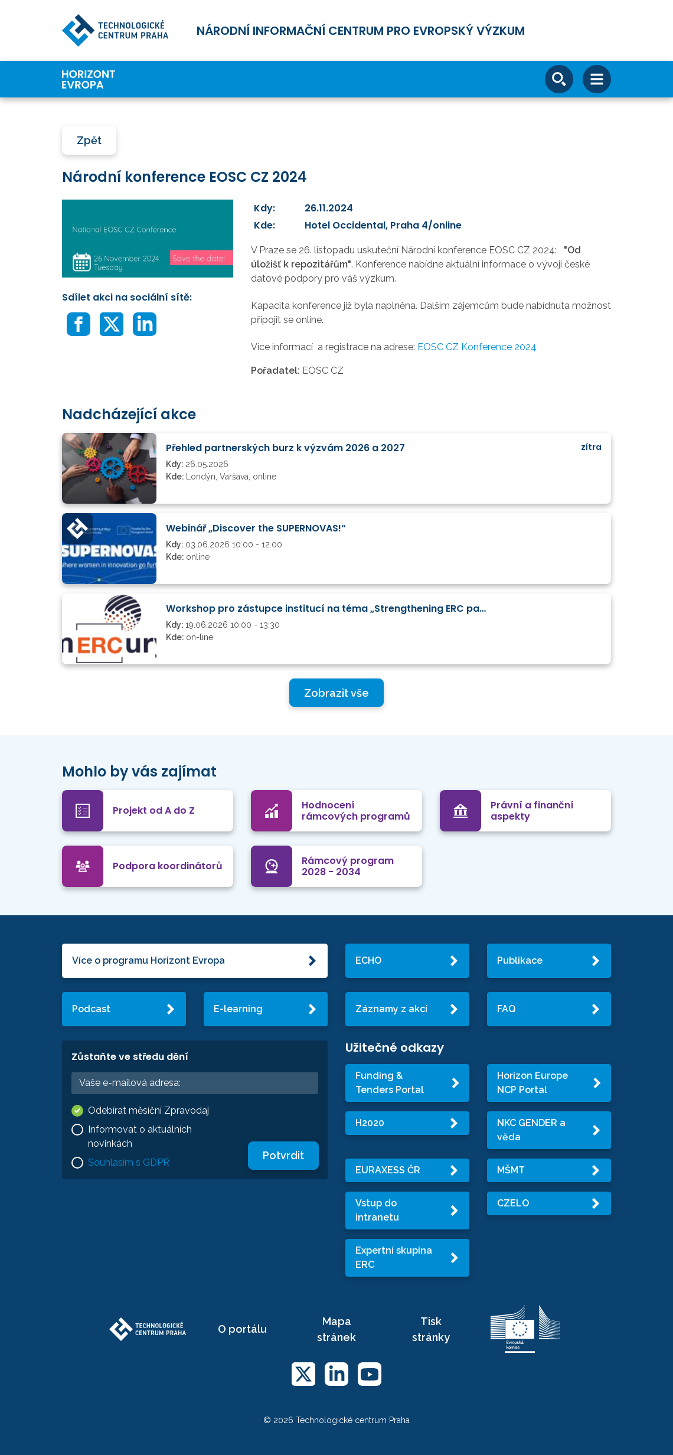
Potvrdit (283, 1155)
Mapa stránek (336, 1329)
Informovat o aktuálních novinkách (140, 1136)
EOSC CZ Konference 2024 (477, 347)
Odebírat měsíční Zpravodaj (148, 1110)
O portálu (242, 1329)
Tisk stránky (431, 1329)
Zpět (89, 140)
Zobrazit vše (336, 693)
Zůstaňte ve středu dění (129, 1056)
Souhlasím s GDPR (128, 1162)
